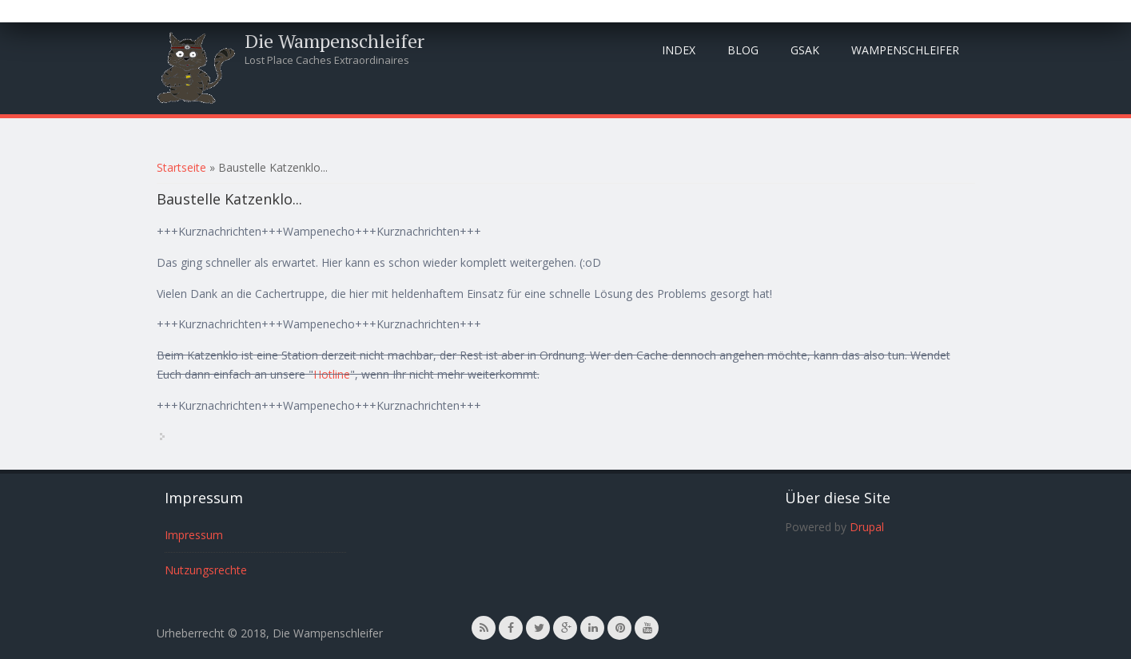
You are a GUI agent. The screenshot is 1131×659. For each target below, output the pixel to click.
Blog (743, 50)
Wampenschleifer (905, 50)
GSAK (805, 50)
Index (678, 50)
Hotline (331, 374)
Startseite (181, 167)
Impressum (194, 534)
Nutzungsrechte (206, 570)
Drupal (867, 526)
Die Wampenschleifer (334, 40)
